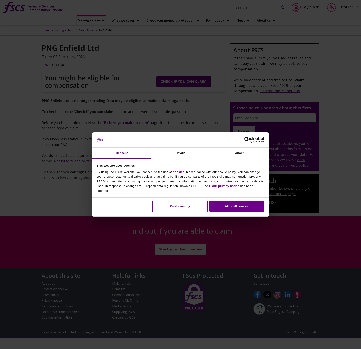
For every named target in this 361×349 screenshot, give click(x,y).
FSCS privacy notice (224, 186)
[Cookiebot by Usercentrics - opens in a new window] (247, 140)
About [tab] (239, 153)
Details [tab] (180, 153)
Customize (180, 206)
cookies (178, 172)
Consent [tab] (122, 153)
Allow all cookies (237, 206)
